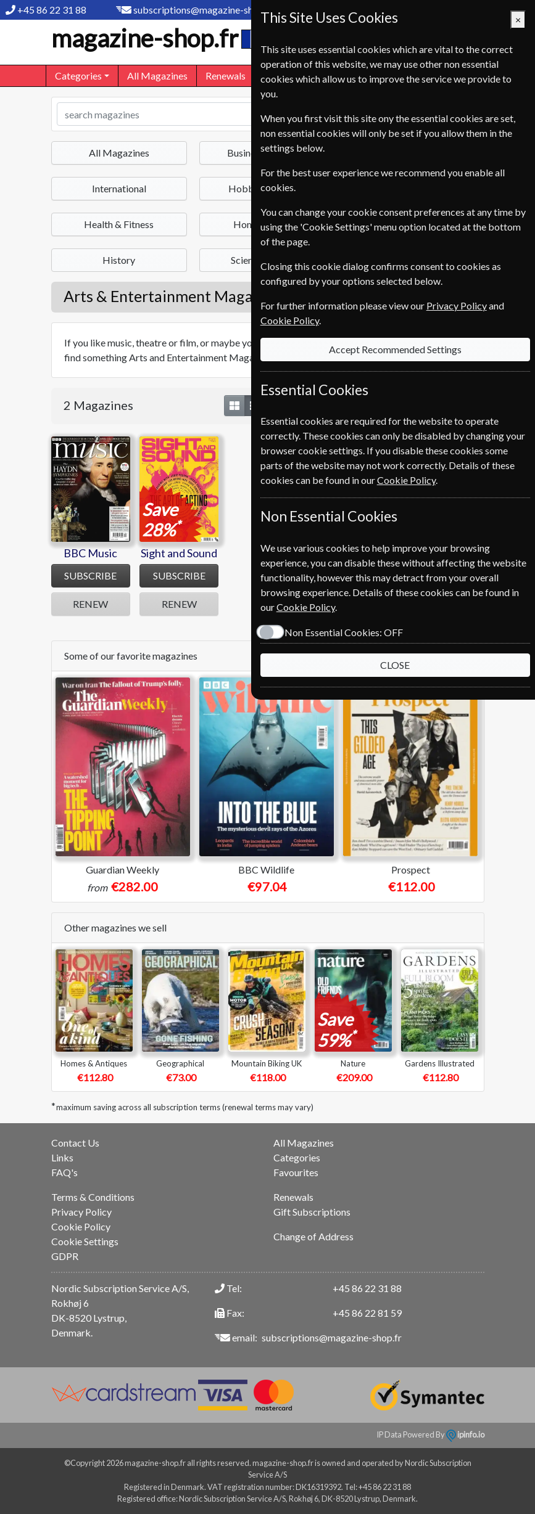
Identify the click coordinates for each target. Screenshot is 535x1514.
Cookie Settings (84, 1241)
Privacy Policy (81, 1211)
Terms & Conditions (93, 1197)
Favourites (295, 1172)
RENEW (90, 604)
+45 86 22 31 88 (51, 9)
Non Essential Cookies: (319, 573)
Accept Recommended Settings (383, 305)
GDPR (64, 1256)
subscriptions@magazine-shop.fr (203, 9)
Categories (296, 1157)
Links (62, 1157)
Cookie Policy (80, 1226)
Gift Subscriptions (311, 1211)
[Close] (518, 19)
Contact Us (75, 1142)
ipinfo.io (465, 1434)
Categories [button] (78, 75)
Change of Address (313, 1236)
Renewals (225, 75)
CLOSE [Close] (383, 606)
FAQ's (64, 1172)
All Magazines (157, 75)
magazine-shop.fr (158, 38)
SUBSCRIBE (90, 575)
